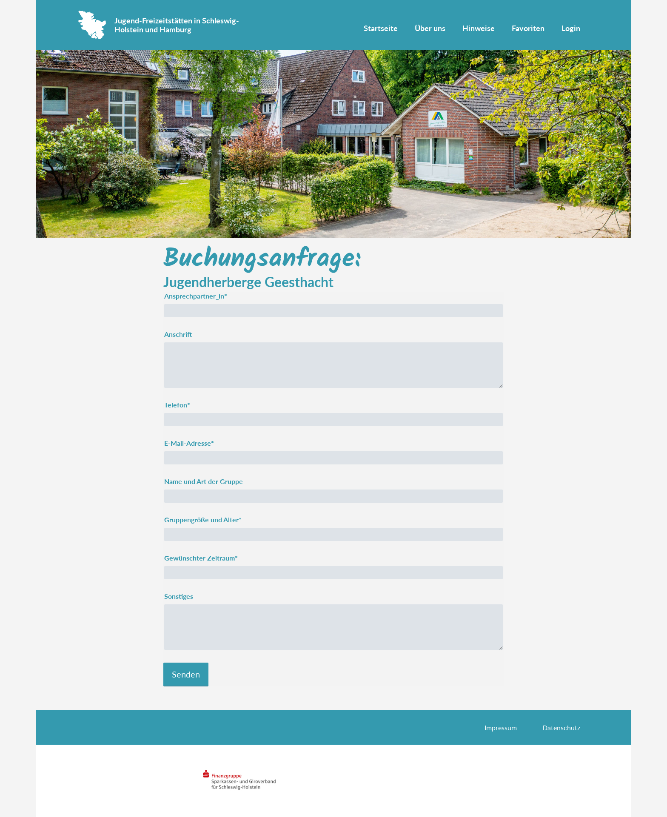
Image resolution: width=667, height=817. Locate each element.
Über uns (430, 28)
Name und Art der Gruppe (203, 481)
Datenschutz (561, 727)
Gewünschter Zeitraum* (201, 558)
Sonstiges (178, 596)
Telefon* (177, 405)
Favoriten (528, 28)
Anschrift (178, 334)
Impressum (501, 727)
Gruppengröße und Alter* (203, 519)
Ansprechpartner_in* (195, 296)
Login (571, 28)
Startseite (381, 28)
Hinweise (478, 28)
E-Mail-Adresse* (189, 443)
